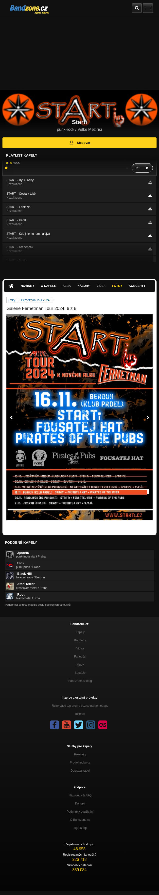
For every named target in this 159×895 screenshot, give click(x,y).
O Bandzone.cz (80, 820)
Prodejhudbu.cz (80, 762)
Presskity (80, 754)
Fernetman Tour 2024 (35, 300)
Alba (67, 286)
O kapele (48, 286)
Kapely (80, 632)
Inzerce (80, 714)
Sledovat (79, 143)
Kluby (80, 664)
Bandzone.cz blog (80, 681)
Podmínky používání (80, 811)
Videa (101, 286)
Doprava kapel (80, 770)
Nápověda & (80, 795)
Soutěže (80, 673)
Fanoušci (80, 656)
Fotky (117, 286)
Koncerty (137, 286)
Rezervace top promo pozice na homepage (80, 705)
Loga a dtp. (80, 828)
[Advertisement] (79, 53)
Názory (83, 286)
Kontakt (80, 803)
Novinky (27, 286)
